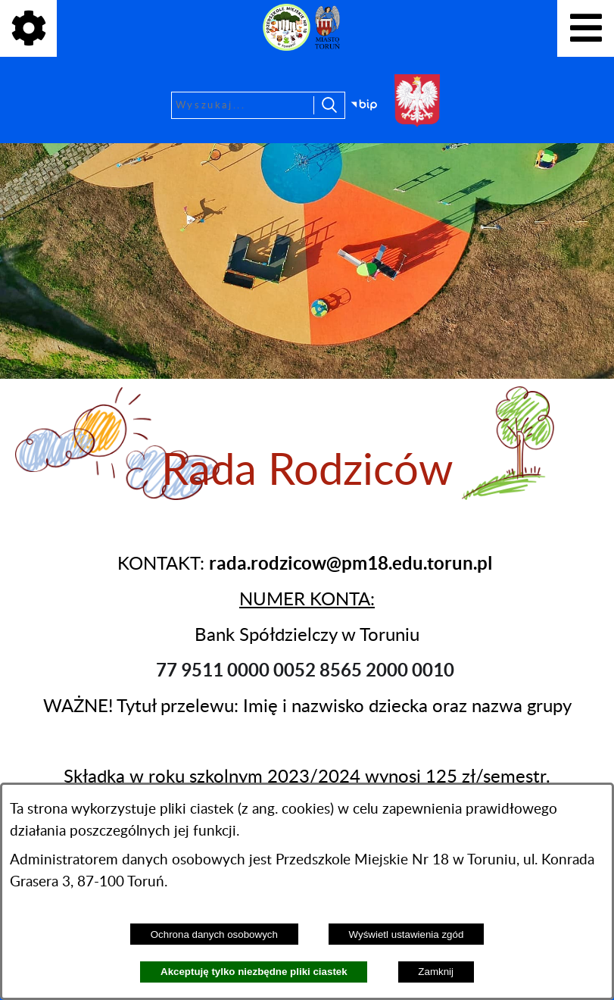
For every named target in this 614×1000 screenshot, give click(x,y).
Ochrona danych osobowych (214, 934)
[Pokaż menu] (585, 28)
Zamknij (435, 971)
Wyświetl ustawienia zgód (406, 934)
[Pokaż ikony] (28, 28)
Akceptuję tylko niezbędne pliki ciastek (254, 971)
